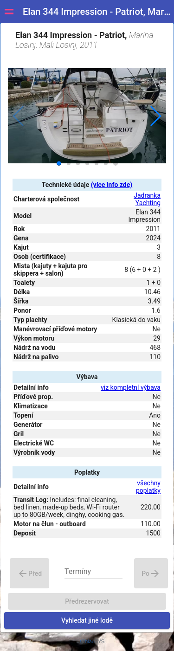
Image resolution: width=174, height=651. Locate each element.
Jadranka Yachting (147, 199)
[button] (155, 116)
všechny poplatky (148, 486)
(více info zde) (111, 184)
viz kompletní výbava (131, 387)
